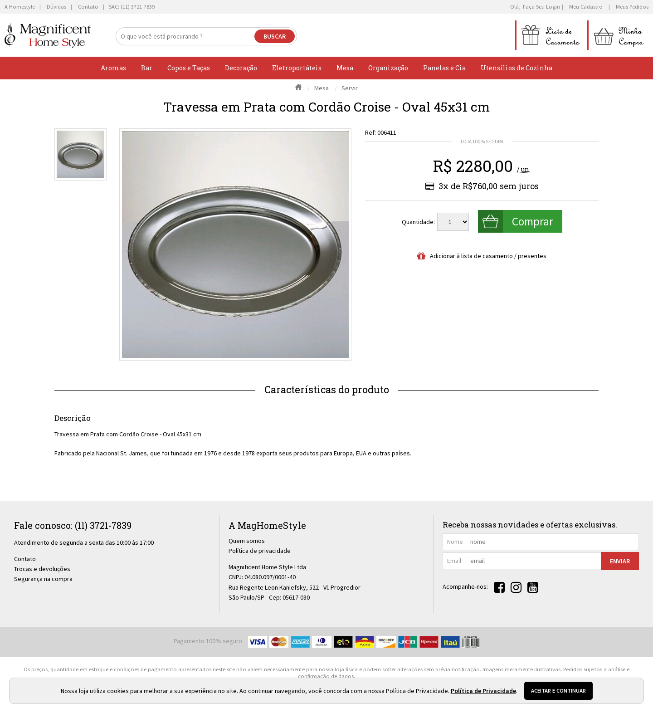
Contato (25, 559)
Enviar (620, 561)
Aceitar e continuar (558, 690)
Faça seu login (541, 6)
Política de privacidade (260, 551)
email (454, 561)
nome (455, 541)
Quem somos (247, 541)
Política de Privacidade (483, 691)
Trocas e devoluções (42, 569)
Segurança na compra (43, 579)
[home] (48, 35)
